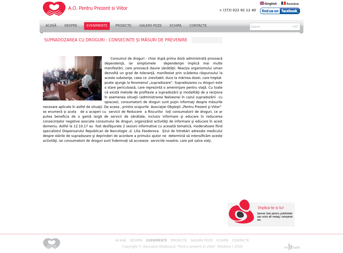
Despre (70, 25)
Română (290, 3)
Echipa (175, 25)
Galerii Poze (150, 25)
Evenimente (97, 25)
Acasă (51, 25)
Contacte (198, 25)
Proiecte (123, 25)
